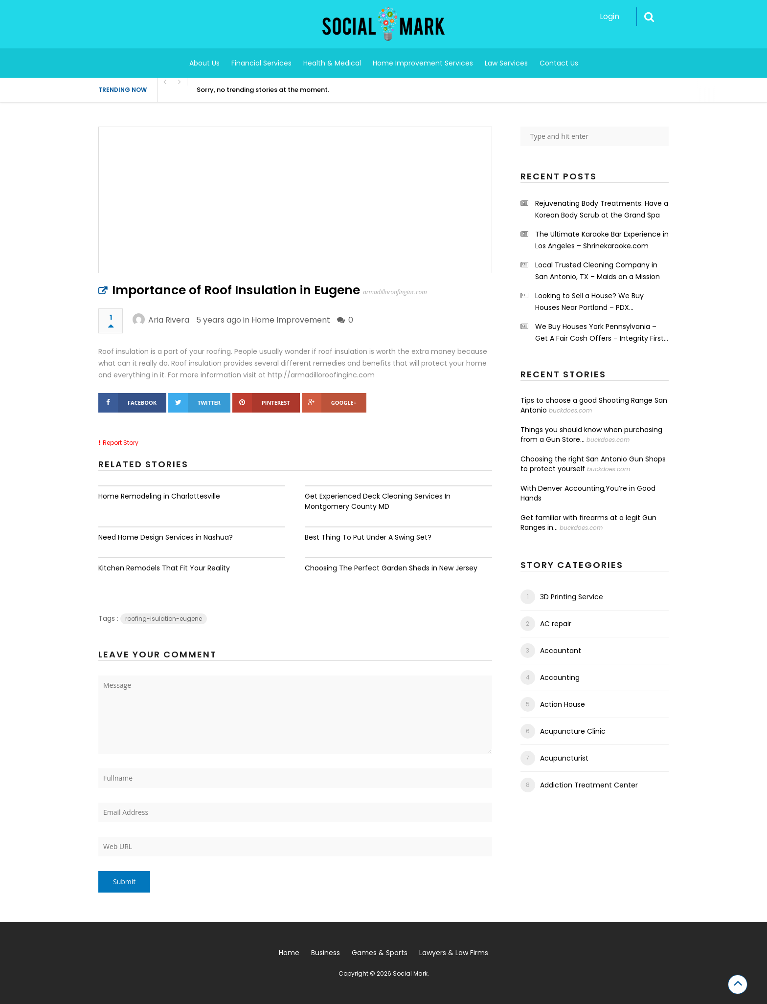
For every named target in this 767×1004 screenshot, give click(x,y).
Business (325, 952)
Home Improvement (290, 320)
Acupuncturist (564, 758)
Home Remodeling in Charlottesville (159, 496)
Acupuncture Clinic (573, 731)
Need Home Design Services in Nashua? (165, 537)
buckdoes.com (570, 410)
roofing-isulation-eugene (163, 618)
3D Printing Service (571, 597)
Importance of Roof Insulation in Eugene (236, 290)
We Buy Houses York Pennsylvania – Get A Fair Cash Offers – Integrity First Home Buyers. (599, 333)
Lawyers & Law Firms (453, 952)
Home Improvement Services (423, 63)
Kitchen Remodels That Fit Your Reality (164, 568)
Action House (562, 704)
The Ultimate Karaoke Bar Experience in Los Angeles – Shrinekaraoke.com (602, 240)
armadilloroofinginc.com (395, 292)
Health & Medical (332, 63)
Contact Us (559, 63)
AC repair (555, 624)
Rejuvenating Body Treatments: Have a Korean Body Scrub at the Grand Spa (601, 209)
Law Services (506, 63)
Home (289, 952)
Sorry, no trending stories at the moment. (263, 89)
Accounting (560, 677)
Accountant (560, 650)
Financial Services (261, 63)
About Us (204, 63)
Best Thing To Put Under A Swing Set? (368, 537)
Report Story (120, 442)
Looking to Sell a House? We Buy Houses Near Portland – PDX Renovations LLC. (589, 302)
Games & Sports (379, 952)
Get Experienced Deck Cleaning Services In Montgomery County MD (378, 501)
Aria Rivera (168, 320)
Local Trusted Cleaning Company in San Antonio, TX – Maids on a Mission (597, 271)
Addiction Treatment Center (589, 785)
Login (609, 16)
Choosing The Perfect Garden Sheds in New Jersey (391, 568)
